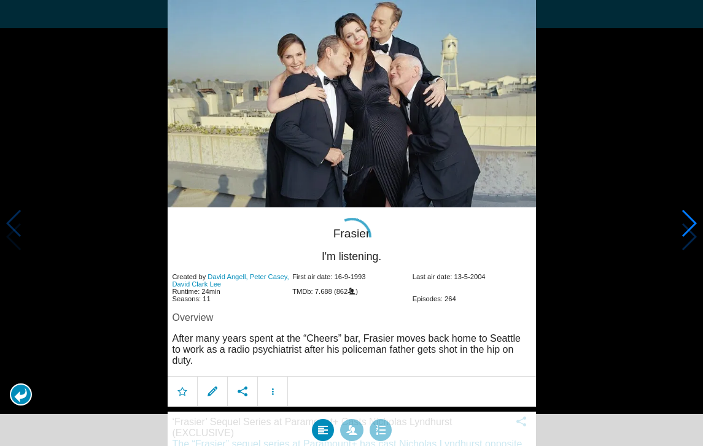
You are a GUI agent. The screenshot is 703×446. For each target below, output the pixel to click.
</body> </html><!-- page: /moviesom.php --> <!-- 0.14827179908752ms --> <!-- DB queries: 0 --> (351, 223)
